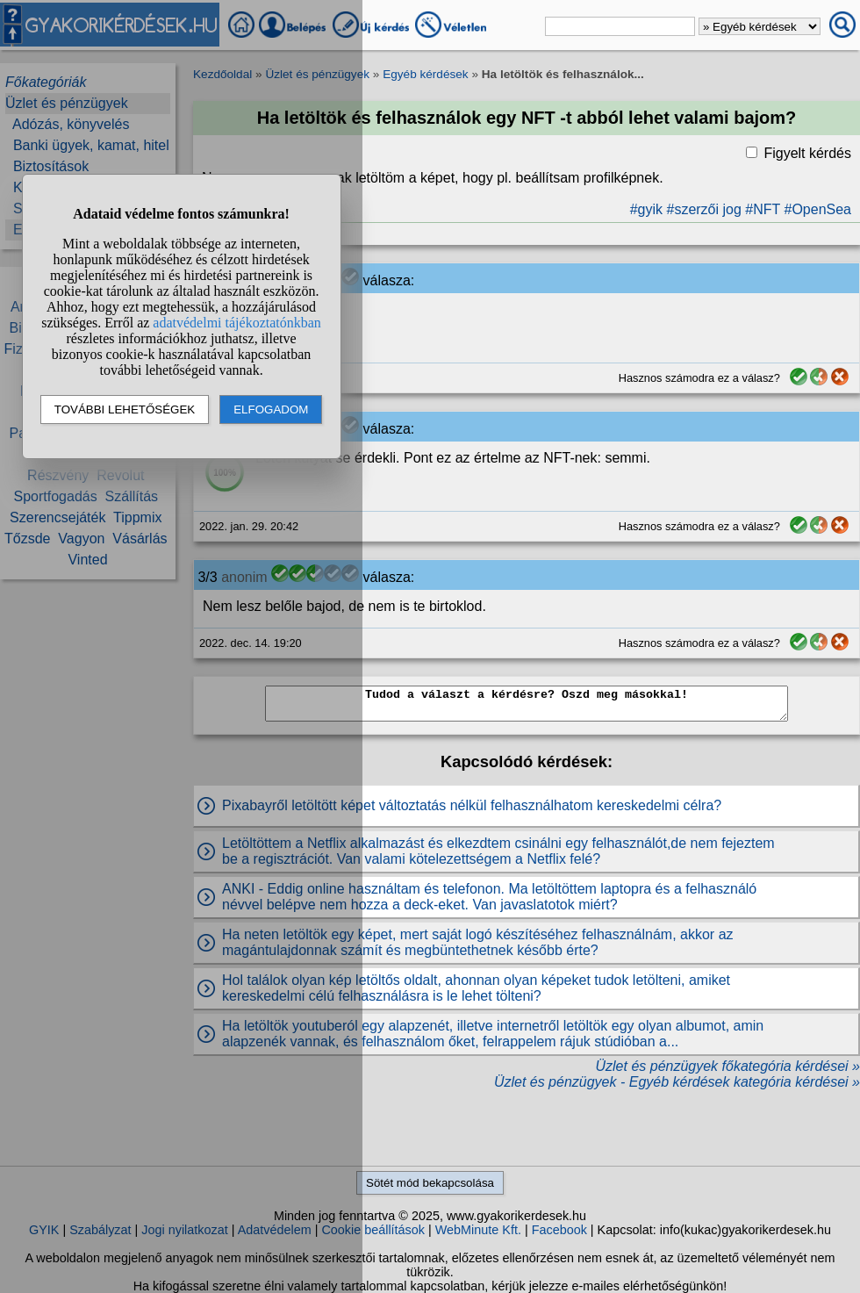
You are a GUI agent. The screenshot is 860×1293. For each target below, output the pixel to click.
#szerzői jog (703, 209)
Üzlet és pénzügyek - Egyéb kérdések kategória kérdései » (677, 1081)
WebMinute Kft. (478, 1230)
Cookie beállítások (373, 1230)
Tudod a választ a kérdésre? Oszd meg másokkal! (526, 704)
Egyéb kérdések (425, 74)
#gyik (646, 209)
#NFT (762, 209)
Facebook (559, 1230)
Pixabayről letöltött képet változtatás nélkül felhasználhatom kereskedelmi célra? (471, 805)
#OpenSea (817, 209)
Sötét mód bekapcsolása (430, 1182)
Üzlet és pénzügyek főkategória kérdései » (727, 1066)
